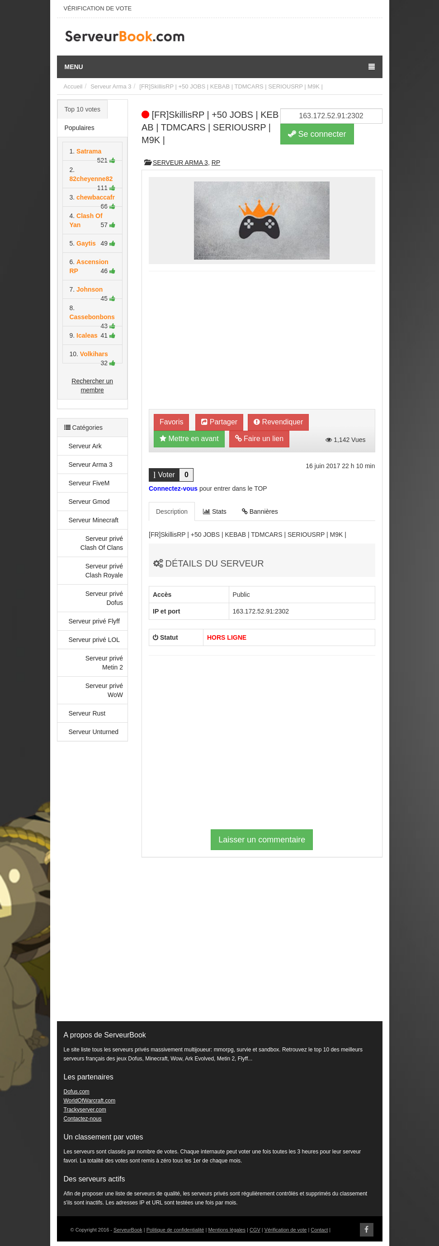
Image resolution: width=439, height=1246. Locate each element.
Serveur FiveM (89, 483)
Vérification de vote (285, 1229)
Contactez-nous (83, 1119)
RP (216, 162)
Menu (220, 66)
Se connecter (317, 134)
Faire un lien (259, 438)
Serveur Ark (85, 446)
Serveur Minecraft (93, 520)
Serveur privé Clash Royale (104, 571)
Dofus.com (77, 1091)
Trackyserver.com (85, 1110)
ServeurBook (127, 1229)
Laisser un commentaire (261, 839)
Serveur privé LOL (94, 639)
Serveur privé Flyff (94, 621)
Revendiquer (278, 422)
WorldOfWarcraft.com (90, 1100)
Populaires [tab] (79, 127)
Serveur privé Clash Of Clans (101, 543)
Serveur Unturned (94, 731)
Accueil (73, 86)
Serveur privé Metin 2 (104, 663)
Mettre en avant (189, 438)
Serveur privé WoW (104, 690)
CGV (255, 1229)
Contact (319, 1229)
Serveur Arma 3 (110, 86)
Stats (215, 511)
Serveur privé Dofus (104, 598)
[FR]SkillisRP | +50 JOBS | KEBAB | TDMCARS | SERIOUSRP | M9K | (231, 86)
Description (172, 511)
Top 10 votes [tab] (82, 109)
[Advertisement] (92, 885)
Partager (219, 422)
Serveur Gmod (89, 501)
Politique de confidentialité (175, 1229)
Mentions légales (226, 1229)
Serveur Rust (87, 713)
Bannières (260, 511)
